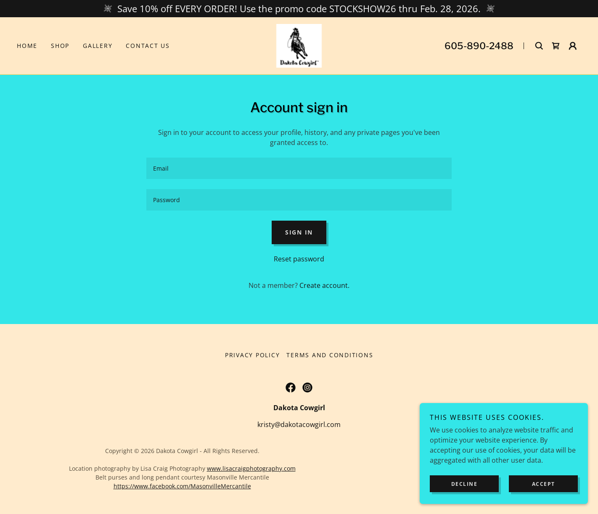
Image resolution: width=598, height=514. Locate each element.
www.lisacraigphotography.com (251, 468)
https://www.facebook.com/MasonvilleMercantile (182, 486)
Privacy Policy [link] (252, 355)
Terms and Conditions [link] (329, 355)
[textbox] (298, 168)
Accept (543, 484)
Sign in (299, 232)
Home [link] (27, 46)
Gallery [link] (97, 46)
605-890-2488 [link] (479, 45)
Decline (464, 484)
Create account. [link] (324, 285)
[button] (572, 45)
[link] (299, 45)
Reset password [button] (299, 259)
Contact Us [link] (148, 46)
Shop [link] (60, 46)
